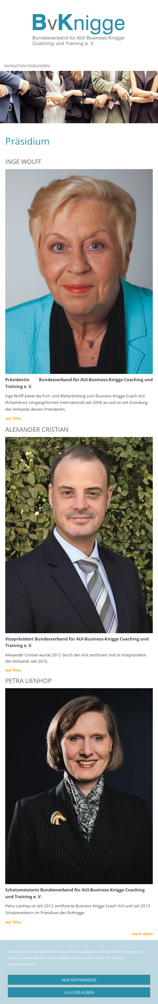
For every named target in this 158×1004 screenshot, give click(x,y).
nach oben (142, 933)
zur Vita (13, 670)
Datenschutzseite (20, 969)
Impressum (15, 962)
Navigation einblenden (27, 65)
